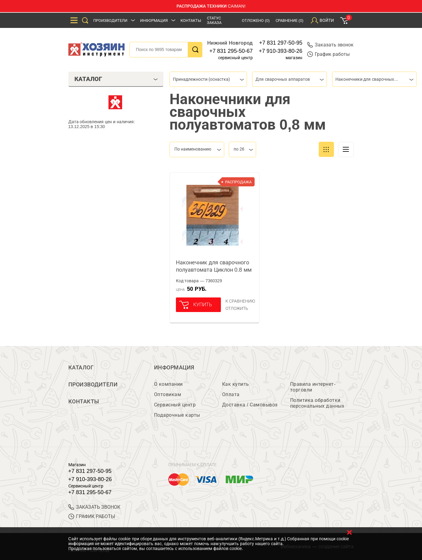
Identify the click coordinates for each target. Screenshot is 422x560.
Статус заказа (214, 20)
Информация (154, 20)
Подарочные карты (177, 415)
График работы (328, 54)
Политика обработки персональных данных (317, 403)
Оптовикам (167, 394)
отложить (236, 308)
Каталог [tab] (116, 79)
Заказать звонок (330, 45)
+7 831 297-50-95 (281, 43)
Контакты (190, 20)
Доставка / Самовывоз (250, 404)
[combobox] (208, 79)
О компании (168, 384)
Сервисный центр (175, 404)
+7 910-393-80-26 (281, 51)
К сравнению (240, 301)
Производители (110, 20)
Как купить (235, 384)
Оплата (231, 394)
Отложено (256, 20)
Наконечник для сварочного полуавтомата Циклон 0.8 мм (214, 266)
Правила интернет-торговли (313, 387)
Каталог (81, 368)
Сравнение (290, 20)
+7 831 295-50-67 (231, 51)
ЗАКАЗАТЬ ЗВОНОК (94, 507)
